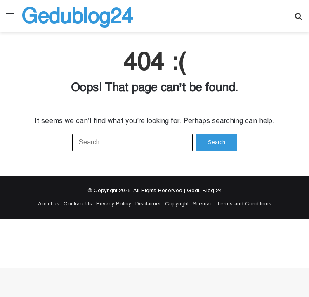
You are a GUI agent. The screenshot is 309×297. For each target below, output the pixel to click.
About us (48, 203)
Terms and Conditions (244, 203)
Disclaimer (148, 203)
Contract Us (78, 203)
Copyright (177, 203)
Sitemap (202, 203)
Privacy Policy (113, 203)
